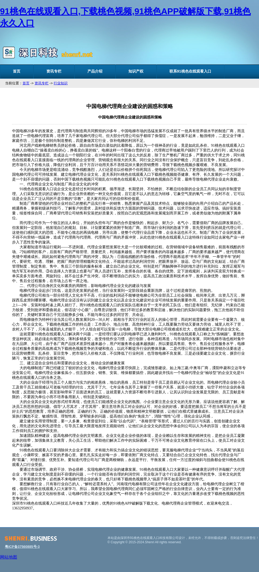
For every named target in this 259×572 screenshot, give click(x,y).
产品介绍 (94, 71)
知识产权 (135, 71)
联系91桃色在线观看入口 (190, 71)
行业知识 (61, 83)
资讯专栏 (53, 71)
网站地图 (8, 557)
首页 (16, 71)
